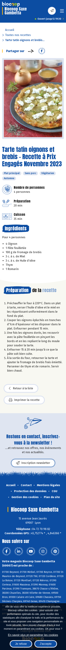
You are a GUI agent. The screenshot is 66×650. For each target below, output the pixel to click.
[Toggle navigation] (62, 12)
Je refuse (21, 643)
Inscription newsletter (33, 463)
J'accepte (46, 643)
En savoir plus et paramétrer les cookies (33, 635)
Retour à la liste (21, 388)
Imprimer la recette (24, 400)
